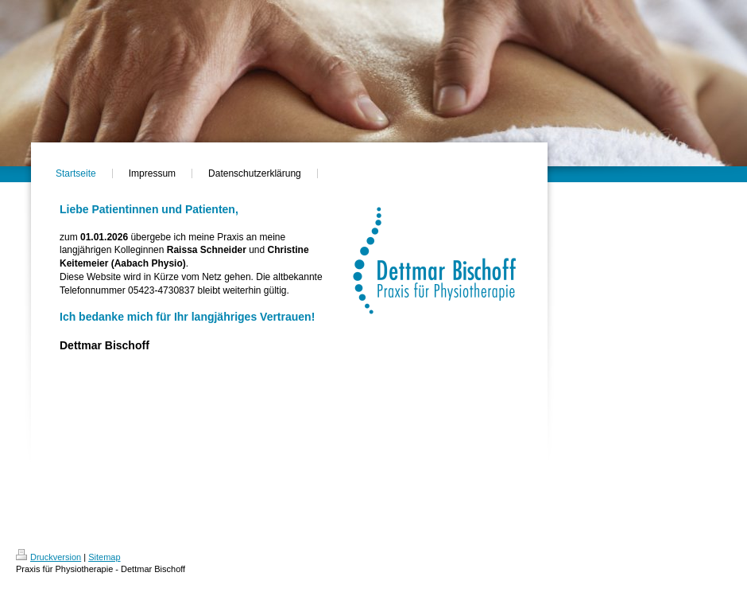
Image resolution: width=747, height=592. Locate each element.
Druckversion (48, 557)
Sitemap (104, 557)
